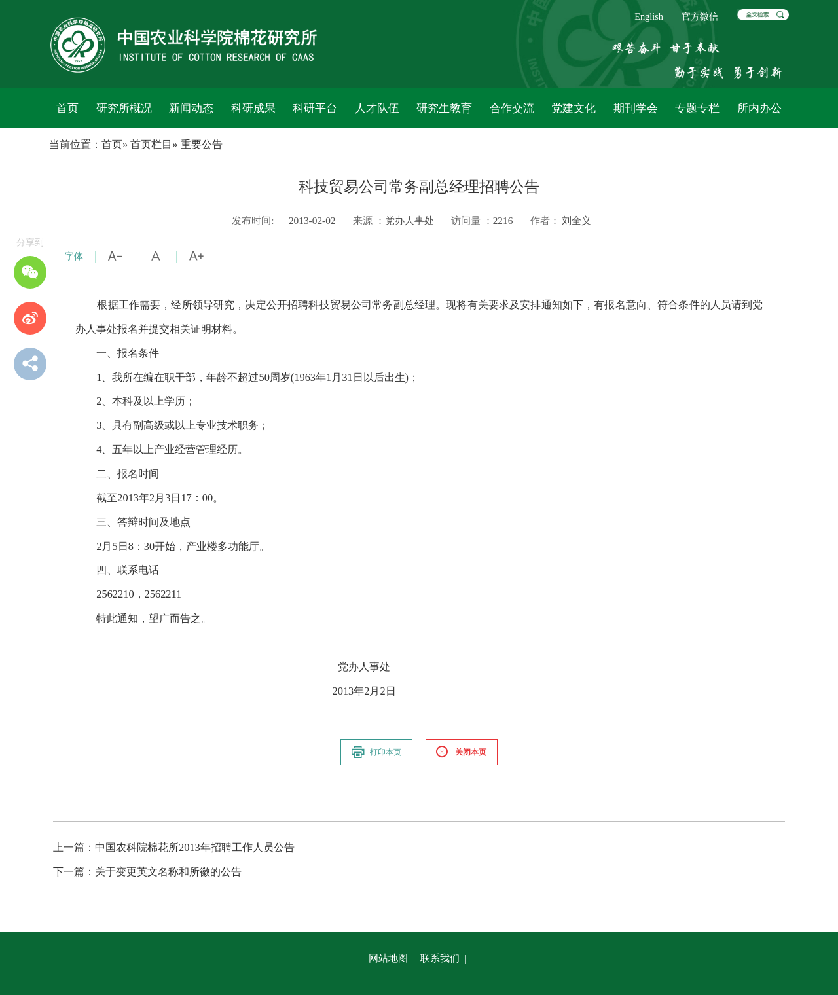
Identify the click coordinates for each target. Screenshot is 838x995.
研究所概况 (124, 108)
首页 (67, 108)
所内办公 (759, 108)
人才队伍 (377, 108)
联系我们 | (444, 958)
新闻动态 (191, 108)
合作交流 (512, 108)
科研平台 (315, 108)
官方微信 (700, 16)
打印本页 (375, 752)
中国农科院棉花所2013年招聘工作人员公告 (174, 847)
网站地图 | (393, 958)
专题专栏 (697, 108)
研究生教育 (444, 108)
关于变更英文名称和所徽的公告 (147, 871)
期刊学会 (635, 108)
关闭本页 (460, 752)
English (648, 16)
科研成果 (253, 108)
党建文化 (573, 108)
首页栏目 (151, 144)
